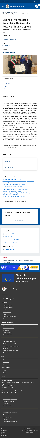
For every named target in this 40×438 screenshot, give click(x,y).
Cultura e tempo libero (8, 328)
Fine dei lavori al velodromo (9, 188)
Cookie (3, 434)
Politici (4, 314)
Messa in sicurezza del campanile (10, 194)
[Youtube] (7, 298)
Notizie (5, 360)
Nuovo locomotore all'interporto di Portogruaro (14, 196)
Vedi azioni (13, 39)
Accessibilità (4, 430)
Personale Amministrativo (9, 316)
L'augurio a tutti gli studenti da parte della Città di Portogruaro (17, 193)
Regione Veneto (5, 2)
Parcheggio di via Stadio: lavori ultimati (12, 179)
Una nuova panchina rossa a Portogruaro (12, 186)
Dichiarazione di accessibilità (10, 421)
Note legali (5, 419)
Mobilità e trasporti (7, 335)
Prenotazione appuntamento (10, 399)
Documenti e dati (7, 319)
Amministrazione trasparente (10, 412)
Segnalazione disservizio (9, 401)
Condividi (6, 39)
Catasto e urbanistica (8, 332)
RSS (2, 429)
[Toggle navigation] (3, 6)
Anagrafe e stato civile (8, 326)
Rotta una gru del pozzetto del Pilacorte (12, 191)
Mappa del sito (4, 435)
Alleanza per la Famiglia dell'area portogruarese (14, 184)
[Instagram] (10, 298)
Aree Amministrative (8, 307)
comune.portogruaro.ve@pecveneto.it (12, 391)
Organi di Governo (7, 305)
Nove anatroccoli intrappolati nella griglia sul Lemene (15, 189)
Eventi (4, 373)
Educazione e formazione (9, 341)
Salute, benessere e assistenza (10, 350)
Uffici (4, 310)
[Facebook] (3, 298)
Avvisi (4, 364)
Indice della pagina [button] (9, 78)
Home (3, 12)
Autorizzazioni (6, 353)
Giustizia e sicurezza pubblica (10, 344)
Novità (8, 12)
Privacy (3, 432)
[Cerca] (37, 6)
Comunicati (14, 12)
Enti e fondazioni (7, 312)
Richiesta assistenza (8, 406)
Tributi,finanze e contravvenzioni (11, 346)
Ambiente (5, 348)
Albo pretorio (6, 415)
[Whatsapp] (14, 298)
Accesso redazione (30, 432)
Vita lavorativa (6, 330)
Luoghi (4, 370)
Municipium (35, 430)
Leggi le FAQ (6, 403)
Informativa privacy (7, 417)
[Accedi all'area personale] (34, 1)
